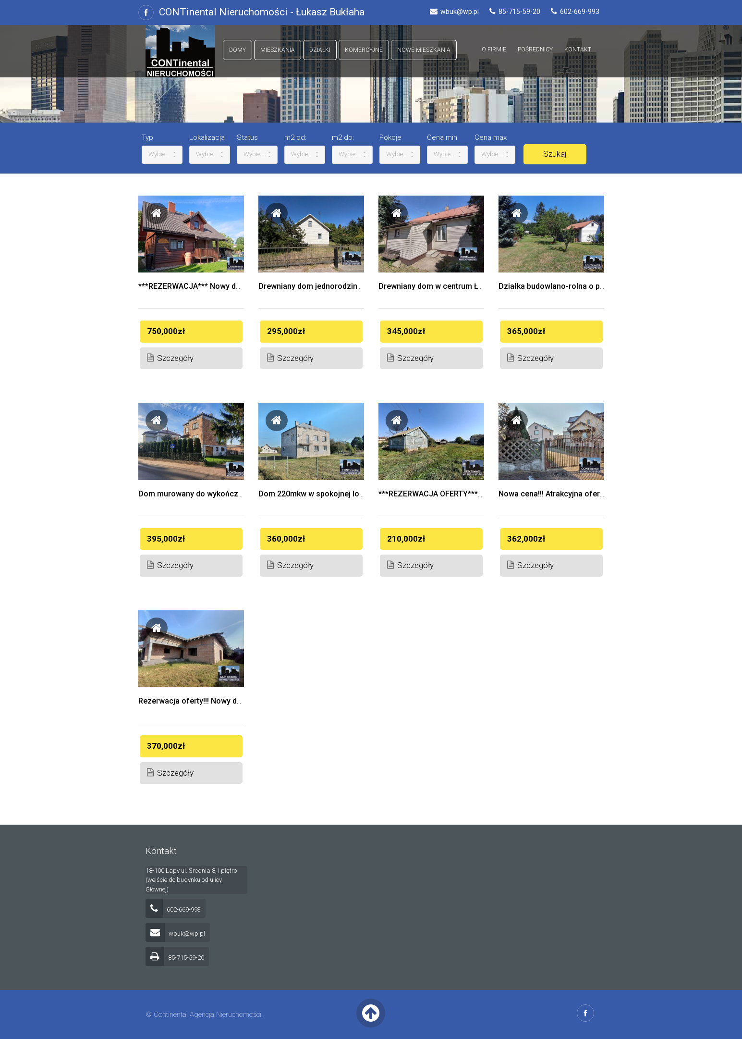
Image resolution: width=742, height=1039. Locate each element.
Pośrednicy (535, 49)
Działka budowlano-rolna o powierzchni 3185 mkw (587, 286)
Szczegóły (170, 358)
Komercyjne (364, 50)
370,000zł (166, 746)
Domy (237, 50)
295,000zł (286, 331)
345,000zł (406, 331)
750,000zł (166, 331)
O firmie (494, 49)
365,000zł (526, 331)
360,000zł (286, 539)
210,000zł (406, 539)
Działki (319, 50)
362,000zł (526, 539)
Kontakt (577, 49)
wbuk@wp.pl (175, 933)
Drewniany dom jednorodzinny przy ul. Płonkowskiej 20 (355, 286)
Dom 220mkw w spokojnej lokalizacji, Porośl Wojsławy (354, 493)
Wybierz (162, 154)
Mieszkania (277, 50)
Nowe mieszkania (423, 50)
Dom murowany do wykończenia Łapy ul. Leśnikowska (233, 493)
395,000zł (166, 539)
